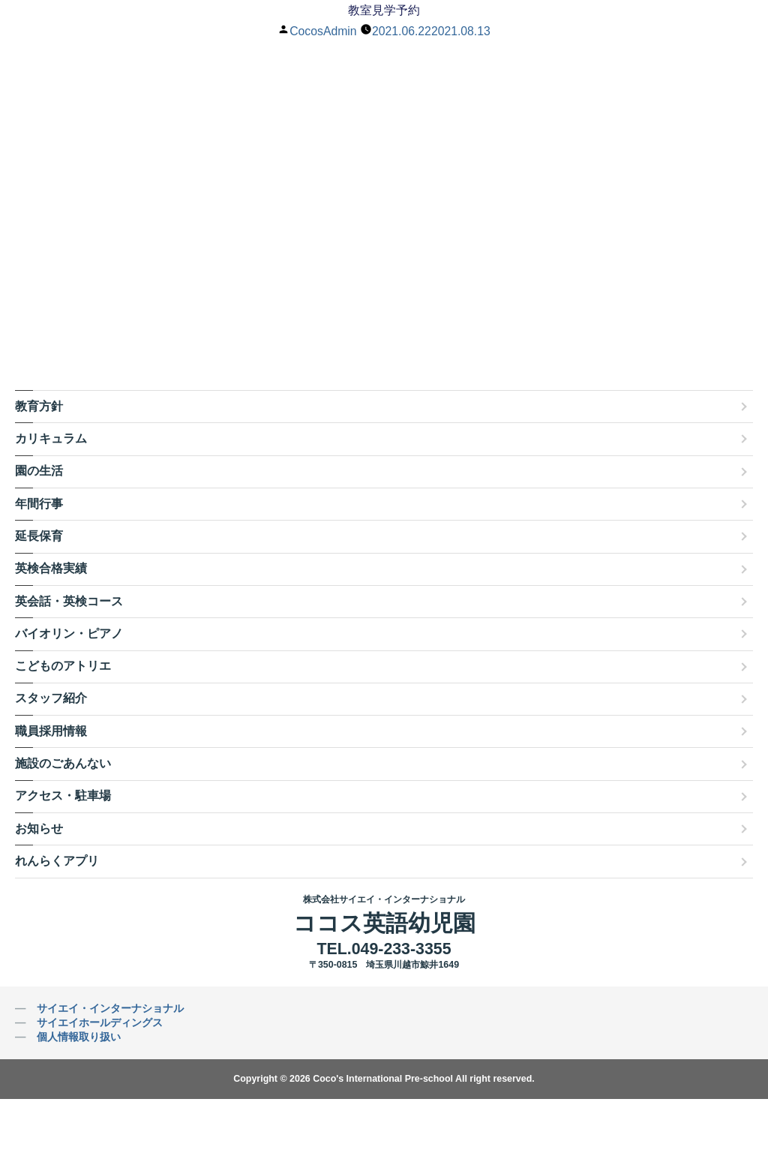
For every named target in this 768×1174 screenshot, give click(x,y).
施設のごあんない (63, 763)
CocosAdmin (322, 31)
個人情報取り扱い (79, 1037)
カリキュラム (51, 438)
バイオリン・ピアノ (69, 633)
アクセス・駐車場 (63, 795)
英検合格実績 (51, 568)
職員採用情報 (51, 731)
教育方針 (39, 406)
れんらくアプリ (57, 860)
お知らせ (39, 828)
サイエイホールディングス (100, 1022)
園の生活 (39, 470)
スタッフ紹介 (51, 698)
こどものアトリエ (63, 665)
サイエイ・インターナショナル (110, 1008)
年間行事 (39, 503)
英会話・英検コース (69, 601)
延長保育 (39, 536)
